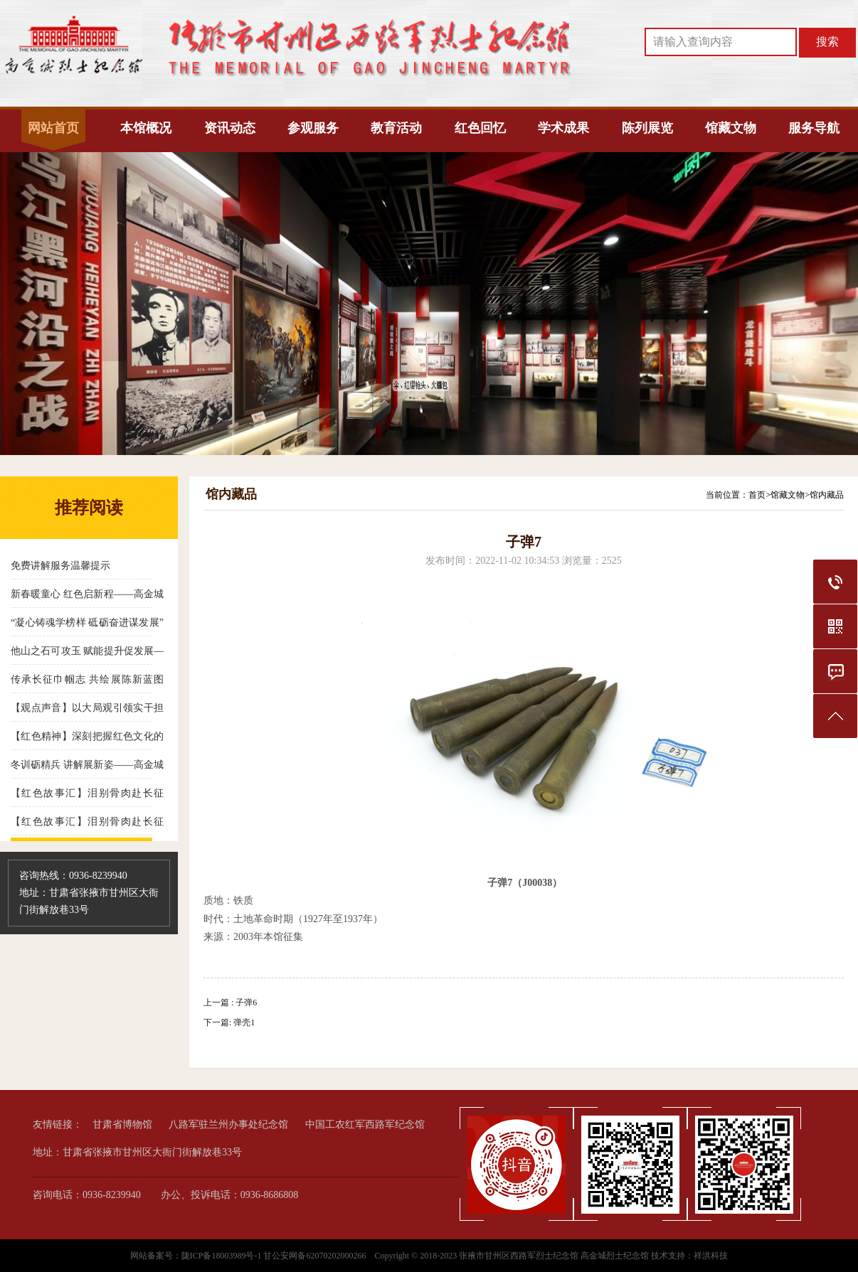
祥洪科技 (711, 1256)
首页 (757, 495)
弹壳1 (244, 1022)
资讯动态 (229, 128)
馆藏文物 (730, 128)
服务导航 (814, 128)
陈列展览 (647, 128)
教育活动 (396, 128)
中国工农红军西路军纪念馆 (365, 1124)
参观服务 (313, 128)
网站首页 (53, 128)
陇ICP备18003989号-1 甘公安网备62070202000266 (275, 1256)
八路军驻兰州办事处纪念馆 (228, 1124)
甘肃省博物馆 (122, 1124)
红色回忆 (480, 128)
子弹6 (246, 1003)
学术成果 (563, 128)
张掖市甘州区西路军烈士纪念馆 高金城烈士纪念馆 (554, 1256)
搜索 (827, 42)
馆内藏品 (827, 495)
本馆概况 (145, 128)
